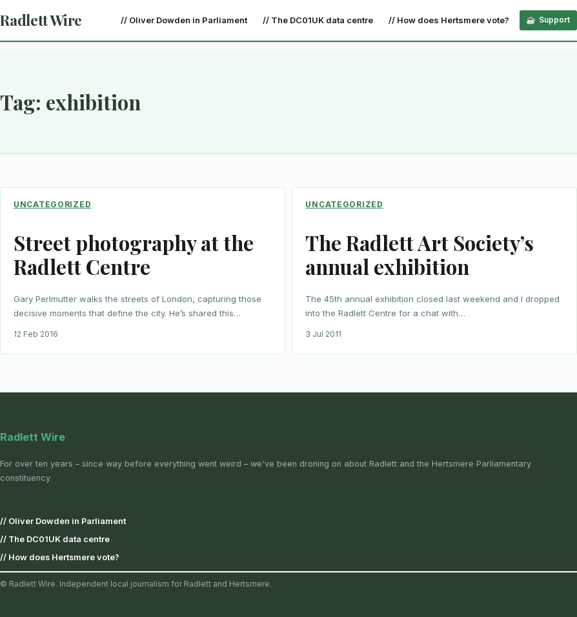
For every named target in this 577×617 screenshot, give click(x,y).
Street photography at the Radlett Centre (134, 255)
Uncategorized (52, 204)
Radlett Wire (41, 20)
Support (554, 20)
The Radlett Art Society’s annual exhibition (419, 255)
